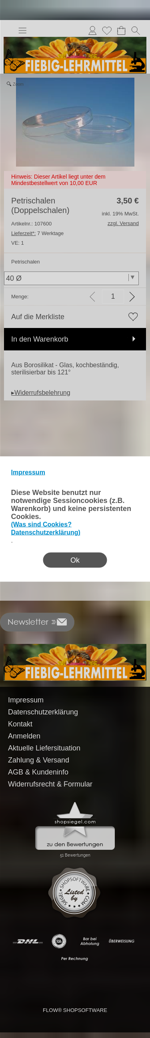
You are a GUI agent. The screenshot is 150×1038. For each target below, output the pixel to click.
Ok (75, 560)
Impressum (28, 472)
